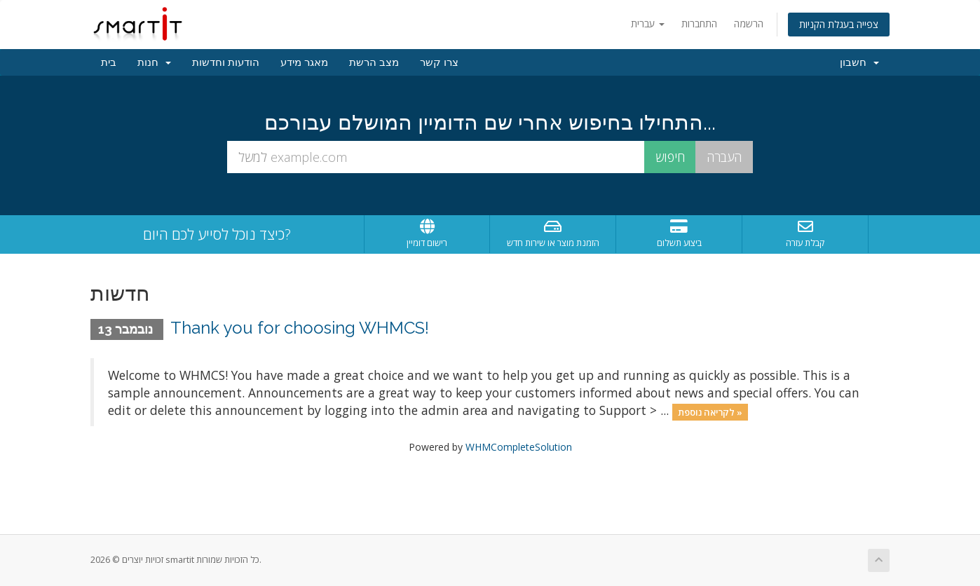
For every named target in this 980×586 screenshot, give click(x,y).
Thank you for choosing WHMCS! (299, 328)
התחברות (699, 23)
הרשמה (748, 23)
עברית (648, 23)
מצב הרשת (374, 62)
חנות (154, 62)
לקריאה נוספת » (710, 411)
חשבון (859, 62)
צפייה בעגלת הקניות (838, 24)
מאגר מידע (304, 62)
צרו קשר (439, 62)
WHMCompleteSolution (518, 447)
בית (108, 62)
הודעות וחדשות (225, 62)
